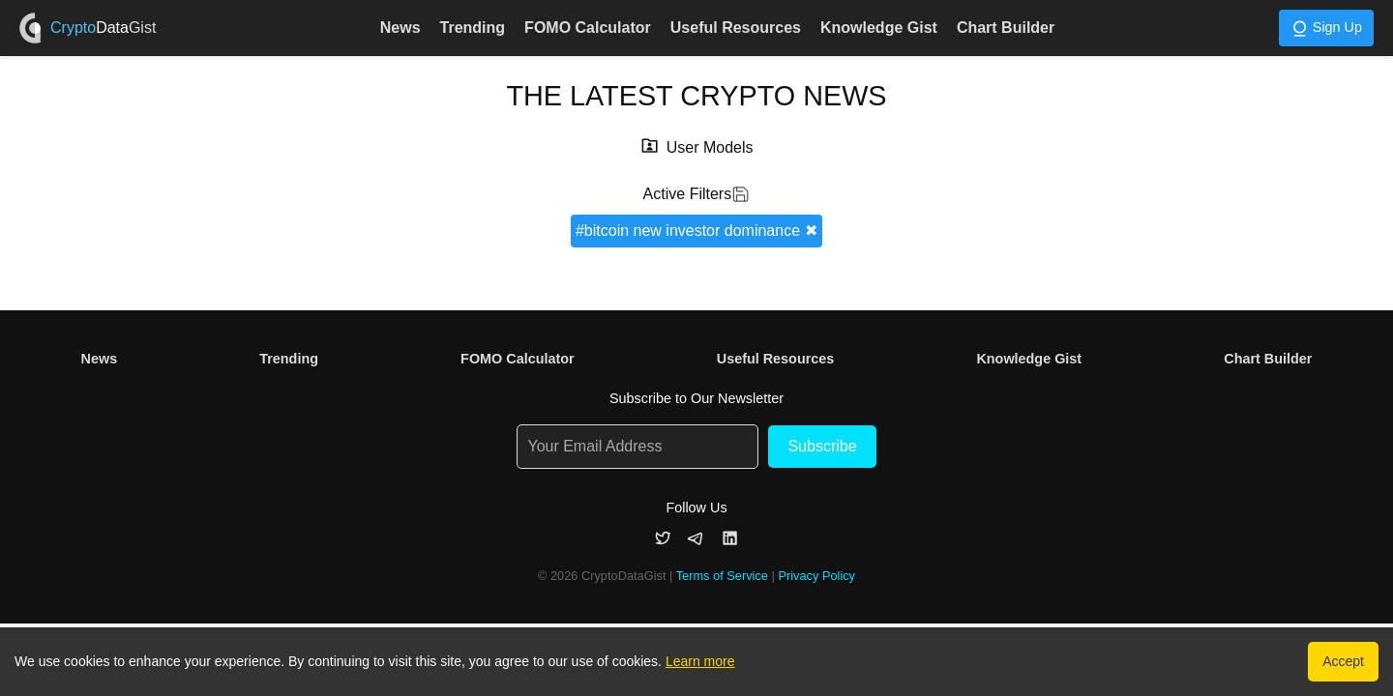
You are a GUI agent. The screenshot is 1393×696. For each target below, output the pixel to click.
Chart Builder (1005, 27)
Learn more (700, 661)
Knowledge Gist (878, 27)
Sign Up (1326, 28)
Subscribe (821, 446)
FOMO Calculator (587, 27)
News (400, 27)
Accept (1343, 661)
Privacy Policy (816, 575)
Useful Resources (735, 27)
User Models (710, 147)
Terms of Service (722, 575)
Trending (473, 27)
